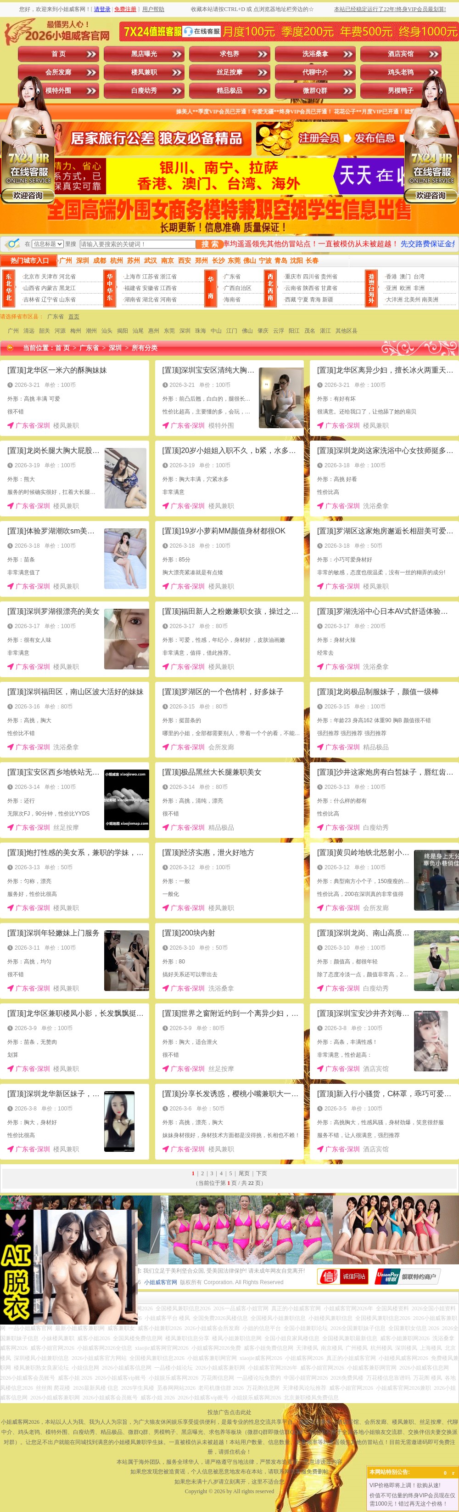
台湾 (419, 276)
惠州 (153, 331)
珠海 (200, 331)
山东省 (67, 299)
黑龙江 (67, 288)
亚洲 (391, 288)
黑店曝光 (144, 54)
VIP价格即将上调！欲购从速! (405, 1485)
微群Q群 (315, 90)
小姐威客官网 (160, 1282)
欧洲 (405, 288)
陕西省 (311, 288)
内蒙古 (49, 288)
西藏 (290, 299)
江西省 (168, 288)
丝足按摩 (229, 72)
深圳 (184, 331)
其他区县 (347, 331)
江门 (231, 331)
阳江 (294, 331)
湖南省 (132, 299)
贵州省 (329, 276)
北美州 (412, 299)
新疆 (327, 299)
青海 (315, 299)
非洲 (419, 288)
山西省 (31, 288)
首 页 (58, 54)
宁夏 (302, 299)
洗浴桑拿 (315, 54)
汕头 (106, 331)
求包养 (229, 54)
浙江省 (168, 276)
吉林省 (31, 299)
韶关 (44, 331)
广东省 (232, 276)
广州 (13, 331)
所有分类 (144, 348)
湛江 (325, 331)
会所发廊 (58, 72)
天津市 (49, 276)
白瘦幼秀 (144, 90)
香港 (391, 276)
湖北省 (150, 299)
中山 (216, 331)
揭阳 (122, 331)
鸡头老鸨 (401, 72)
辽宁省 (49, 299)
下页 (261, 1173)
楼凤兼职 (144, 72)
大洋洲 (394, 299)
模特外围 (58, 90)
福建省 (132, 288)
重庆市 (293, 276)
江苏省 (150, 276)
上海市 (132, 276)
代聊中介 (315, 72)
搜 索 (210, 244)
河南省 (168, 299)
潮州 (91, 331)
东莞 (169, 331)
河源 (60, 331)
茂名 (309, 331)
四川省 (311, 276)
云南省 (293, 288)
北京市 (31, 276)
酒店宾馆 (401, 54)
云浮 (278, 331)
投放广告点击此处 (229, 1412)
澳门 (405, 276)
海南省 (232, 299)
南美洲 (430, 299)
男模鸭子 (401, 90)
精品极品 (229, 90)
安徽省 (150, 288)
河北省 (67, 276)
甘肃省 (329, 288)
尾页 (244, 1173)
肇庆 (263, 331)
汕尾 (138, 331)
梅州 (75, 331)
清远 (28, 331)
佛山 (247, 331)
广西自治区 (238, 288)
